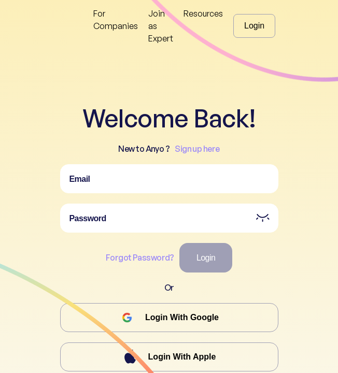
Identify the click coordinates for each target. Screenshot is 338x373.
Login (254, 25)
